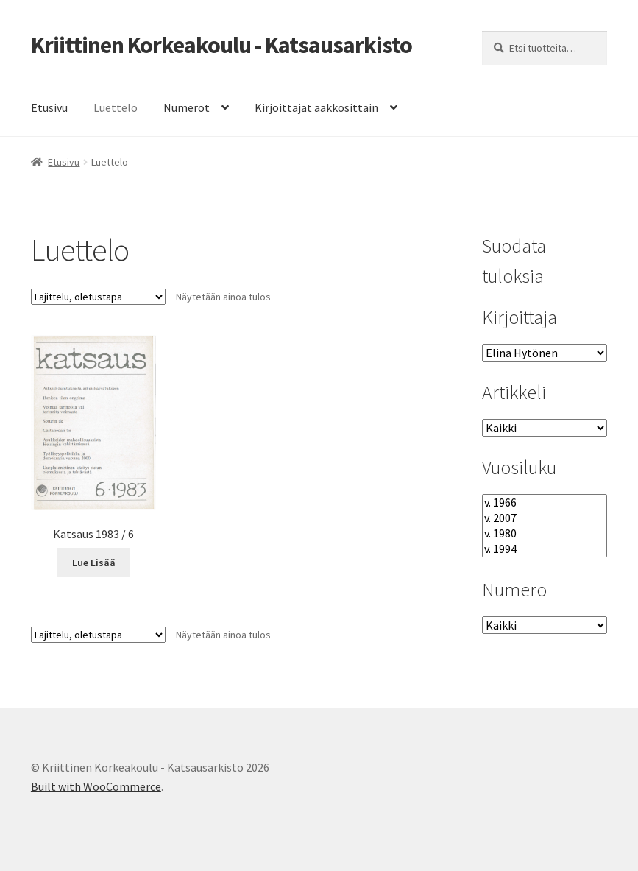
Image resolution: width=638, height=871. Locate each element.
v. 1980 (544, 533)
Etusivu (49, 107)
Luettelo (115, 107)
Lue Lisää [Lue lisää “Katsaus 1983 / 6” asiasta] (94, 562)
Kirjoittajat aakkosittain (316, 107)
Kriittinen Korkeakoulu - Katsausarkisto (221, 45)
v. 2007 (544, 518)
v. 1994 (544, 549)
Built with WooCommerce (96, 786)
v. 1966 (544, 502)
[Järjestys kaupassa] (98, 297)
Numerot (186, 107)
